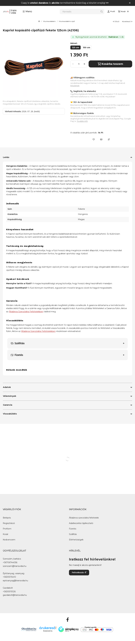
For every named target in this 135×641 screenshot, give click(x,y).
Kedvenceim (9, 539)
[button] (27, 11)
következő (127, 21)
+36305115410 (9, 577)
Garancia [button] (7, 405)
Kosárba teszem (110, 64)
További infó (82, 121)
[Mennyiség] (79, 64)
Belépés (7, 517)
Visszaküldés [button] (10, 413)
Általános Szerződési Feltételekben (26, 311)
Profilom (7, 528)
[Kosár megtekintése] (123, 11)
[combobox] (82, 11)
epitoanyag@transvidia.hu (15, 580)
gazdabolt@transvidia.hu (15, 595)
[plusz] (84, 64)
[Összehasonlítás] (108, 139)
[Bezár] (129, 3)
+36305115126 (9, 591)
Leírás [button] (6, 157)
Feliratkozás (79, 572)
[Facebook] (67, 619)
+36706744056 (10, 562)
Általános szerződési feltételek (84, 517)
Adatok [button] (7, 387)
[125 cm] (75, 47)
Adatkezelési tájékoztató (81, 523)
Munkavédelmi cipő (67, 21)
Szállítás (73, 534)
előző (116, 21)
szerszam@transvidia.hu (14, 566)
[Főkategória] (39, 21)
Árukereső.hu (47, 631)
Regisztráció (9, 523)
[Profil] (111, 11)
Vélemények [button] (9, 396)
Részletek (74, 85)
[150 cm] (86, 47)
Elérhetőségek (76, 539)
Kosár (5, 534)
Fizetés (72, 528)
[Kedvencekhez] (93, 139)
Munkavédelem (49, 21)
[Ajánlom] (101, 139)
